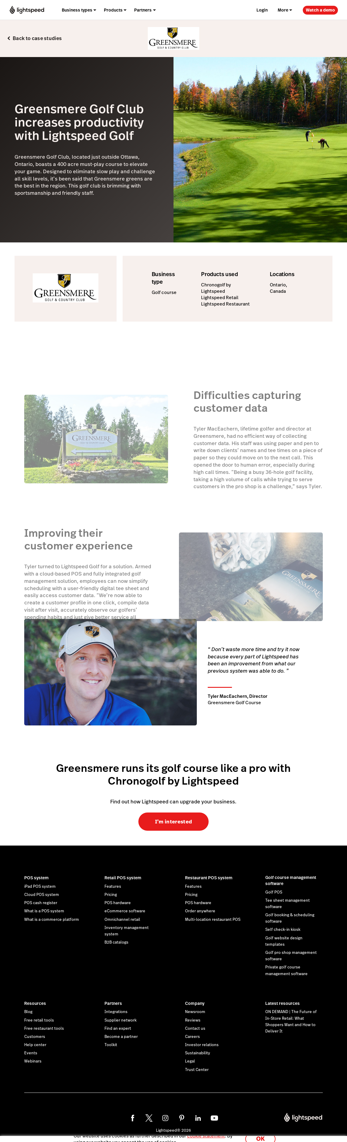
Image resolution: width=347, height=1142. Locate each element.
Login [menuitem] (262, 10)
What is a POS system (44, 911)
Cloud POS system (41, 894)
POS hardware (117, 903)
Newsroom (195, 1012)
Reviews (192, 1020)
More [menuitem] (283, 10)
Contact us (195, 1028)
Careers (192, 1036)
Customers (34, 1036)
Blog (28, 1012)
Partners (113, 1003)
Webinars (32, 1061)
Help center (35, 1045)
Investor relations (202, 1045)
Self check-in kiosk (282, 929)
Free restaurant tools (44, 1028)
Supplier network (120, 1020)
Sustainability (197, 1053)
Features (112, 886)
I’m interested (173, 821)
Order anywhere (200, 911)
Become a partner (121, 1036)
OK (260, 1134)
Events (30, 1053)
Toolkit (110, 1045)
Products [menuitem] (113, 10)
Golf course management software (290, 880)
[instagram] (165, 1118)
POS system (36, 878)
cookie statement (206, 1131)
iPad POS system (40, 886)
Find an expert (117, 1028)
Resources (35, 1003)
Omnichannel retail (122, 919)
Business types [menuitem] (77, 10)
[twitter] (149, 1118)
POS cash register (40, 903)
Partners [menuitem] (143, 10)
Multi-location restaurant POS (212, 919)
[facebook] (132, 1118)
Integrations (115, 1012)
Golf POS (273, 892)
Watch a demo (320, 10)
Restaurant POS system (209, 878)
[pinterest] (182, 1118)
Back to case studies (37, 38)
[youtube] (214, 1118)
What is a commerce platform (51, 919)
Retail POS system (122, 878)
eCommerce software (124, 911)
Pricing (110, 894)
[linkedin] (198, 1118)
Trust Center (197, 1070)
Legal (190, 1061)
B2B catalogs (116, 942)
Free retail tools (39, 1020)
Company (194, 1003)
